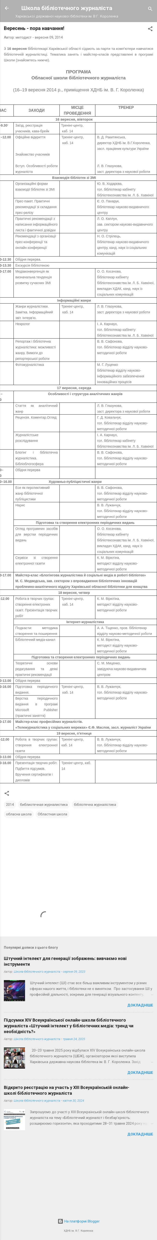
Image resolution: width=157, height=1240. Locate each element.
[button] (150, 29)
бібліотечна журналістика (95, 804)
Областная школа (52, 814)
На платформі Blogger (79, 1221)
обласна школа (19, 814)
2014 (10, 804)
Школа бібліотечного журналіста (66, 8)
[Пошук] (150, 9)
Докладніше (140, 1005)
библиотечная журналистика (44, 804)
